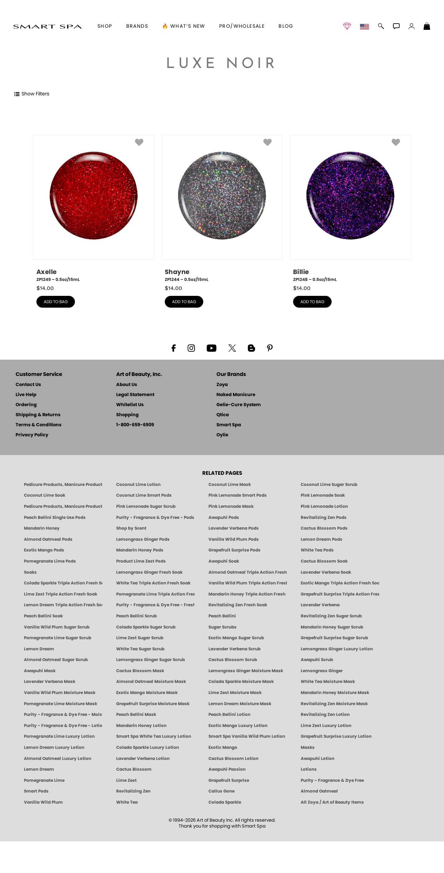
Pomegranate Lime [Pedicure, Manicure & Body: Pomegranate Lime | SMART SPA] (44, 780)
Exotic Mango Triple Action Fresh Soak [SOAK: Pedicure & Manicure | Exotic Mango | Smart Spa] (340, 583)
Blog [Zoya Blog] (286, 26)
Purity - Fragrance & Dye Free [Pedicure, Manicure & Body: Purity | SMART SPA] (332, 780)
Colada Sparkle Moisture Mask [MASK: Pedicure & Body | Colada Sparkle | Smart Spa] (241, 681)
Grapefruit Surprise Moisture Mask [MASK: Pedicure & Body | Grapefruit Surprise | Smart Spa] (152, 704)
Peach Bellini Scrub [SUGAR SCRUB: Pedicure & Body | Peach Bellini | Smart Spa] (136, 616)
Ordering (26, 405)
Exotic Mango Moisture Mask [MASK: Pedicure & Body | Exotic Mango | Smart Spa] (147, 693)
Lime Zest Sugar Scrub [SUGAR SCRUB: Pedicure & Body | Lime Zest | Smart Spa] (139, 638)
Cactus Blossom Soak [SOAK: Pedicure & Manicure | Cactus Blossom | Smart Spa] (324, 561)
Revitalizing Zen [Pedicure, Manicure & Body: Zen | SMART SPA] (133, 791)
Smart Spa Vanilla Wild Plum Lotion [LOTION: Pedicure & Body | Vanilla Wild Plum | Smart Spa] (246, 736)
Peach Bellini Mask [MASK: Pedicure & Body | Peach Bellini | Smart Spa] (136, 714)
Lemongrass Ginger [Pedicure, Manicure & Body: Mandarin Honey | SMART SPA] (322, 671)
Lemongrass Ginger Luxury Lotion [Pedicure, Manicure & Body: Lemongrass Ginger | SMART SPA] (337, 649)
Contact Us (28, 385)
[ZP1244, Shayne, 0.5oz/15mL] (222, 209)
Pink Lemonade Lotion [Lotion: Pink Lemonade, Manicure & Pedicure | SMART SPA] (324, 506)
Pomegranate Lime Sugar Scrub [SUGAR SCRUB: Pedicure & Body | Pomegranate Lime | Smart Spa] (57, 638)
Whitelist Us (130, 405)
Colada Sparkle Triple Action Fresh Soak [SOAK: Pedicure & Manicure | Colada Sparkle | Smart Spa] (63, 583)
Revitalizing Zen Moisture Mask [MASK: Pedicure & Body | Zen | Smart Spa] (334, 704)
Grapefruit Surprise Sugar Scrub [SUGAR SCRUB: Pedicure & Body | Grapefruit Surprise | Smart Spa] (334, 638)
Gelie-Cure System (238, 405)
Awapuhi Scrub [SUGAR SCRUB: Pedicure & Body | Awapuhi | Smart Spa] (317, 660)
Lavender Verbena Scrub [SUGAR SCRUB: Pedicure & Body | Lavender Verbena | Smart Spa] (234, 649)
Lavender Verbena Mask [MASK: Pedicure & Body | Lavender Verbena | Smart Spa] (49, 681)
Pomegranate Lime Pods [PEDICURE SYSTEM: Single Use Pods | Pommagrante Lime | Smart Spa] (50, 561)
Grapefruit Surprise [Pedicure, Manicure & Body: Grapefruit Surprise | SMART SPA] (228, 780)
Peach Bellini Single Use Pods (55, 517)
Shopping (127, 415)
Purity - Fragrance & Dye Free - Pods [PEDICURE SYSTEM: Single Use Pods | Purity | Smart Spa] (155, 517)
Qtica (222, 415)
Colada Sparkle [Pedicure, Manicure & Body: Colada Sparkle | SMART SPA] (224, 802)
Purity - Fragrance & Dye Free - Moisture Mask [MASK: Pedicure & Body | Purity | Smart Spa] (63, 714)
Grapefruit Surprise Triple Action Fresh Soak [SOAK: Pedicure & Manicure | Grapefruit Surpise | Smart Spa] (340, 594)
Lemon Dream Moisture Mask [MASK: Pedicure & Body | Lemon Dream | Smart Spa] (239, 704)
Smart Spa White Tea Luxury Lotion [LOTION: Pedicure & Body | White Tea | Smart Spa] (153, 736)
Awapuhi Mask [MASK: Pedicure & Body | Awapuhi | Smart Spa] (40, 671)
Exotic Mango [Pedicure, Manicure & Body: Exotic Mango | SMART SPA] (222, 747)
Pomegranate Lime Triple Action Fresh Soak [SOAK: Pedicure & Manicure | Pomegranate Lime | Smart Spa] (155, 594)
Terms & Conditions (38, 425)
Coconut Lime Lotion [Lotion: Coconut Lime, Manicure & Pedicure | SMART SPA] (138, 484)
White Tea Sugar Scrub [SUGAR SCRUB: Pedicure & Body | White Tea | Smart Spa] (140, 649)
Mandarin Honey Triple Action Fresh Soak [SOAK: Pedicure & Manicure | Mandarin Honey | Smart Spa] (247, 594)
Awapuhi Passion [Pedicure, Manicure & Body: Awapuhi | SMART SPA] (227, 769)
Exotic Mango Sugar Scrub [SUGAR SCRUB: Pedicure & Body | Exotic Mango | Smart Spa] (236, 638)
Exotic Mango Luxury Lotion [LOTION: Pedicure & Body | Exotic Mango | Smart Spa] (237, 726)
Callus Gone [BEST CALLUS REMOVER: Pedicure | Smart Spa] (221, 791)
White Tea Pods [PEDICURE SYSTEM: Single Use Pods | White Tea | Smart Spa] (317, 550)
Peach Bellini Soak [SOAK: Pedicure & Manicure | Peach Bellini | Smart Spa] (43, 616)
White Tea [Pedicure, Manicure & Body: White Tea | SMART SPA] (127, 802)
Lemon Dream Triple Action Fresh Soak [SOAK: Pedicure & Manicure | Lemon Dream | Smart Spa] (63, 605)
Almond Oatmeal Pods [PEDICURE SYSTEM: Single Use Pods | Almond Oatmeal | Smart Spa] (48, 539)
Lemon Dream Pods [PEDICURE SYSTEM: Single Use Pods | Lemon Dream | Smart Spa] (321, 539)
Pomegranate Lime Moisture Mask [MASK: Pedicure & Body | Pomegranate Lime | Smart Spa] (60, 704)
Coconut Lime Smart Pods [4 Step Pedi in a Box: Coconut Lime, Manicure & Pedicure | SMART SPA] (144, 495)
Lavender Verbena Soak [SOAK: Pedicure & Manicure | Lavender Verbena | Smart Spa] (326, 572)
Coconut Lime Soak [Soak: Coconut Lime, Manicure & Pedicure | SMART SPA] (44, 495)
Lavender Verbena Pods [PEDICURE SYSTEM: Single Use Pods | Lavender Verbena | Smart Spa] (233, 528)
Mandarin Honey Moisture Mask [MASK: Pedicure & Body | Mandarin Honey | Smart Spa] (335, 693)
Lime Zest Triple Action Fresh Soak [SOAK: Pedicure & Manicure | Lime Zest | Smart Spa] (60, 594)
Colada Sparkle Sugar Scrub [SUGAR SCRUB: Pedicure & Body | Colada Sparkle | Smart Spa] (146, 627)
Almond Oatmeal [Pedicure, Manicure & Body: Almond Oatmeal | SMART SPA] (319, 791)
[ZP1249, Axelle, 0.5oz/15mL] (93, 209)
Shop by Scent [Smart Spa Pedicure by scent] (131, 528)
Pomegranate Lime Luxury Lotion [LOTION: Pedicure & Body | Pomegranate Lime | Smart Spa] (59, 736)
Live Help (26, 395)
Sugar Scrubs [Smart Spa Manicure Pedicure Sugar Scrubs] (222, 627)
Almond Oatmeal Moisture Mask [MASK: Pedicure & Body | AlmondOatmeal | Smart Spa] (151, 681)
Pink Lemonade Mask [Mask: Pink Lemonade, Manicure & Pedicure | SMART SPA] (231, 506)
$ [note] (45, 288)
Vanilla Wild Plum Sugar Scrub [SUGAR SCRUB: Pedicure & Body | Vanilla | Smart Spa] (56, 627)
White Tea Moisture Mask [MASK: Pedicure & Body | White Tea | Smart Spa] (328, 681)
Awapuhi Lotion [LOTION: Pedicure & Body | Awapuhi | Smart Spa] (317, 758)
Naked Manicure (235, 395)
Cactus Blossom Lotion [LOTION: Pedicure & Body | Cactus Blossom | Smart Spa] (233, 758)
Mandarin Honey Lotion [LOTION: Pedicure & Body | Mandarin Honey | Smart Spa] (141, 726)
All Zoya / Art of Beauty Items (332, 802)
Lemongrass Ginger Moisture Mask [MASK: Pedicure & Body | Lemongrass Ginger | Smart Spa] (245, 671)
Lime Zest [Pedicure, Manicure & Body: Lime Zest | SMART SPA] (126, 780)
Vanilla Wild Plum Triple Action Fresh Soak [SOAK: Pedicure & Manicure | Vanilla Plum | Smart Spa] (247, 583)
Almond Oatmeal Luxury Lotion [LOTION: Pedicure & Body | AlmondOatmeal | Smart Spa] (57, 758)
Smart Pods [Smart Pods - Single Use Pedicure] (36, 791)
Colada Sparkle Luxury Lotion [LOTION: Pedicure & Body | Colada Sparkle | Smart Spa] (147, 747)
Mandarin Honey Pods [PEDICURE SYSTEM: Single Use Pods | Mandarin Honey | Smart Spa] (139, 550)
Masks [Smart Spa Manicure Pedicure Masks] (308, 747)
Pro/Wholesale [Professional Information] (242, 26)
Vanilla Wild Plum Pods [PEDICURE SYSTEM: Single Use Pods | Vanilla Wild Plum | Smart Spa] (233, 539)
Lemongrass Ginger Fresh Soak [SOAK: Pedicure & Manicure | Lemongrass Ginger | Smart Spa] (149, 572)
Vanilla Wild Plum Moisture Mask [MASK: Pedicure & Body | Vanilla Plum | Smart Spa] (59, 693)
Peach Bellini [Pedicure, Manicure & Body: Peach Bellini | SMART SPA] (222, 616)
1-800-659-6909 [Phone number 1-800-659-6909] (135, 425)
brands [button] (137, 26)
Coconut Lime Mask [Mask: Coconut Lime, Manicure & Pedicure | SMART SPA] (229, 484)
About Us (126, 385)
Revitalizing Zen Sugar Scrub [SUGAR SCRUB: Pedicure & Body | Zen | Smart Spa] (331, 616)
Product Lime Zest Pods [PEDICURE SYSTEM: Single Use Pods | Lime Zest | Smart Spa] (141, 561)
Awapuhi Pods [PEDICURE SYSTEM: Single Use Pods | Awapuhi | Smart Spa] (223, 517)
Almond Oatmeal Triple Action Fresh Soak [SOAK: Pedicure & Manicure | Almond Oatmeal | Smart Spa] (247, 572)
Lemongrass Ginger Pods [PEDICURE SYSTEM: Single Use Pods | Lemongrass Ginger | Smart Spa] (143, 539)
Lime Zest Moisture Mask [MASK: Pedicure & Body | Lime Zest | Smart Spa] (235, 693)
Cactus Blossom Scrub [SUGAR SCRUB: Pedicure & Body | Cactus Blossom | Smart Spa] (232, 660)
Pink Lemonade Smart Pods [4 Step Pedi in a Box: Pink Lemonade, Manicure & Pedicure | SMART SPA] (237, 495)
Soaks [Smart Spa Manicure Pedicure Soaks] (30, 572)
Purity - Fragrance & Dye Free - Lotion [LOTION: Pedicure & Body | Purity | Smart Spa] (63, 726)
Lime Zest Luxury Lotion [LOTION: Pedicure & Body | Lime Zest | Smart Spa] (326, 726)
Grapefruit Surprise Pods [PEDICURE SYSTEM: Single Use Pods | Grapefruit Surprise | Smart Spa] (234, 550)
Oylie (222, 435)
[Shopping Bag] (427, 27)
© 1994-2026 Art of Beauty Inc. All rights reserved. (222, 823)
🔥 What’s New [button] (183, 26)
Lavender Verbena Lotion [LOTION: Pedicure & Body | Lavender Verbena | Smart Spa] (143, 758)
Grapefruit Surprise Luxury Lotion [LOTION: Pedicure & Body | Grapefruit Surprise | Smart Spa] (336, 736)
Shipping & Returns (38, 415)
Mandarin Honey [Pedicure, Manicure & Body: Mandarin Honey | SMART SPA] (42, 528)
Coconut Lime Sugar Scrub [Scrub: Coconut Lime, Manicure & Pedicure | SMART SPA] (329, 484)
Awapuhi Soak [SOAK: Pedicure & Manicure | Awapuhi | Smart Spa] (223, 561)
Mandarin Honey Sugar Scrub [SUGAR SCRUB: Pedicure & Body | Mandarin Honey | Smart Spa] (332, 627)
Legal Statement (135, 395)
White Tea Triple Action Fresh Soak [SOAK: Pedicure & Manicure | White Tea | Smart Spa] (153, 583)
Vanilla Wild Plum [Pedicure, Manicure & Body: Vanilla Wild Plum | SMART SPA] (43, 802)
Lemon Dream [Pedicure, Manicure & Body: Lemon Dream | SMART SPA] (39, 769)
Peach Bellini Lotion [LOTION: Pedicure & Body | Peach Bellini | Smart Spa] (229, 714)
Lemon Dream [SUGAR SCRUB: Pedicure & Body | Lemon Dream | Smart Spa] (39, 649)
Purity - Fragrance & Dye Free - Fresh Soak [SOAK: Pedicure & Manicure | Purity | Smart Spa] (155, 605)
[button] (47, 26)
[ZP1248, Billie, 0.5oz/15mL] (350, 209)
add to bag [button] (56, 302)
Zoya (222, 385)
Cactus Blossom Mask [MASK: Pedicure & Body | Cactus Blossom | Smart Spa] (140, 671)
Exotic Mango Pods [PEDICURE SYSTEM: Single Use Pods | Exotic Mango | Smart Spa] (44, 550)
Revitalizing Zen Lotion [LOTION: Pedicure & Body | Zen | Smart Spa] (325, 714)
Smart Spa (228, 425)
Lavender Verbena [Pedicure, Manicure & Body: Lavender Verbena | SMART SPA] (320, 605)
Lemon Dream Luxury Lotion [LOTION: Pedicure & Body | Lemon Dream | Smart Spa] (54, 747)
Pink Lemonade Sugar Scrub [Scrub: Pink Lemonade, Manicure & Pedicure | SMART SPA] (146, 506)
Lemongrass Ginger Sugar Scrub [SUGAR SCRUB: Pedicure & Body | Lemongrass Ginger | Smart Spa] (150, 660)
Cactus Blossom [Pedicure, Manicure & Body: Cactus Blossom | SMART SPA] (134, 769)
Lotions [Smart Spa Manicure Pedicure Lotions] (309, 769)
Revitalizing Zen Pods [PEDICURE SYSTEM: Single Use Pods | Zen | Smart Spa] (324, 517)
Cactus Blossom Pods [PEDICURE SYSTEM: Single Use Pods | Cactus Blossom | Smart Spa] (324, 528)
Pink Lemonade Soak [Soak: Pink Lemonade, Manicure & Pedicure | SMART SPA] (323, 495)
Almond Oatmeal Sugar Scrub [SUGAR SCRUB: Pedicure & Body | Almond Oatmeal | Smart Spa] (56, 660)
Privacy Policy (32, 435)
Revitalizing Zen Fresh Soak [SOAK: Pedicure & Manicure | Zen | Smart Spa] (237, 605)
